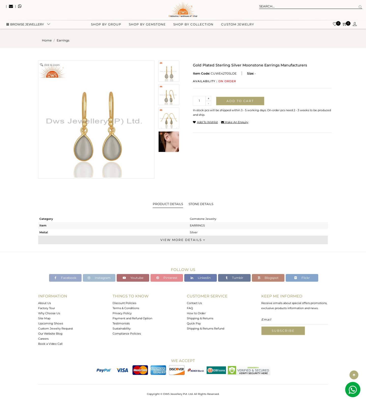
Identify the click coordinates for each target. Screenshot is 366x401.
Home (47, 40)
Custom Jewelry (237, 25)
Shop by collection (193, 25)
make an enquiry (234, 122)
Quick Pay (194, 323)
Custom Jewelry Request (55, 328)
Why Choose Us (49, 313)
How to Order (196, 313)
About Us (44, 303)
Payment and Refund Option (132, 318)
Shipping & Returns (200, 318)
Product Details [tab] (168, 204)
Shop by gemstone (147, 25)
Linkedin (201, 278)
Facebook (65, 278)
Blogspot (268, 278)
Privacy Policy (122, 313)
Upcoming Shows (50, 323)
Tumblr (234, 278)
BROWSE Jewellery (25, 25)
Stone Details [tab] (201, 204)
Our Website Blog (50, 333)
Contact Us (194, 303)
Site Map (44, 318)
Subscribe (283, 331)
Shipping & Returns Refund (205, 328)
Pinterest (166, 278)
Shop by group (106, 25)
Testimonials (121, 323)
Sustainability (122, 328)
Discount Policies (124, 303)
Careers (43, 338)
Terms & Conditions (126, 308)
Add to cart (240, 101)
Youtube (133, 278)
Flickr (302, 278)
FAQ (190, 308)
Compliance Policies (127, 333)
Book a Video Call (50, 344)
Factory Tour (46, 308)
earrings (63, 40)
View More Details (183, 240)
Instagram (99, 278)
